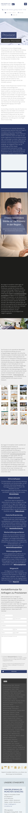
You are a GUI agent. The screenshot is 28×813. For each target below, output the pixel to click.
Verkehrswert (22, 749)
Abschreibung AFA (17, 693)
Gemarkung (9, 724)
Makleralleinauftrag (7, 685)
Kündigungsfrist (6, 691)
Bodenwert (12, 712)
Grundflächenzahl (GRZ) (17, 727)
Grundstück (17, 729)
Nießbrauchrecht (6, 741)
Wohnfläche (12, 756)
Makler (12, 685)
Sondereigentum (18, 745)
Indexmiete (14, 698)
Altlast (12, 693)
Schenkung (17, 743)
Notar (12, 741)
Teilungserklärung (21, 747)
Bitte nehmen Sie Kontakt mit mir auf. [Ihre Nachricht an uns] (14, 644)
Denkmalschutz (6, 714)
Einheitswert (20, 716)
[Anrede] (7, 615)
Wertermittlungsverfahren (14, 532)
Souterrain (15, 747)
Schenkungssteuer (7, 745)
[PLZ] (7, 629)
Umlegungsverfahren (11, 749)
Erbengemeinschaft (11, 718)
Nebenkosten (14, 739)
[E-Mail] (21, 633)
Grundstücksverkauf (7, 687)
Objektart (16, 741)
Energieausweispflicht (13, 720)
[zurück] (2, 805)
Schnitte (13, 745)
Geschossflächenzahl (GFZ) (8, 726)
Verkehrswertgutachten (8, 751)
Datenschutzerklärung (12, 656)
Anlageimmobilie (6, 693)
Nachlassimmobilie (12, 737)
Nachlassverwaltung (7, 739)
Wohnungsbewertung (7, 758)
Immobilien (17, 695)
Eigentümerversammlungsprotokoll (10, 716)
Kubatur (17, 689)
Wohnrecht (18, 756)
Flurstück (5, 724)
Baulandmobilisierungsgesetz (9, 706)
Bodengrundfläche (21, 710)
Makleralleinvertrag (15, 733)
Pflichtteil (22, 729)
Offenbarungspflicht (7, 743)
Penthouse (5, 731)
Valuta (17, 749)
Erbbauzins (18, 718)
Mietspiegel (5, 737)
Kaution (13, 689)
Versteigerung (6, 753)
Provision (10, 731)
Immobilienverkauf (7, 700)
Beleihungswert (15, 708)
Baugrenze (20, 702)
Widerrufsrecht (14, 498)
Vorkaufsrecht (12, 753)
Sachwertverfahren (7, 733)
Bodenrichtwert (6, 712)
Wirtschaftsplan (14, 479)
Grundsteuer (11, 729)
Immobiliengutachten (7, 698)
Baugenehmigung (13, 702)
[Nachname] (21, 619)
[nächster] (25, 805)
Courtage (17, 712)
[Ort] (21, 629)
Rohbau (18, 731)
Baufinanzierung (6, 702)
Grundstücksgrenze (7, 689)
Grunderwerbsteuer (7, 727)
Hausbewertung (6, 695)
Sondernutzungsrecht (7, 747)
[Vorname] (7, 619)
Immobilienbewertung (11, 696)
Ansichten (23, 700)
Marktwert (18, 735)
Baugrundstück (6, 704)
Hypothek (12, 695)
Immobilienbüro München (8, 134)
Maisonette (17, 685)
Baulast (17, 706)
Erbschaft (20, 720)
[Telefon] (7, 633)
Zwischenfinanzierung (14, 515)
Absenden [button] (14, 671)
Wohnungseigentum (14, 551)
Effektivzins (12, 714)
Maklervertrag (12, 735)
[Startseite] (8, 4)
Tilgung (4, 749)
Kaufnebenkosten (13, 691)
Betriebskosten (13, 710)
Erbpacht (5, 718)
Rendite (14, 731)
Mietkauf (22, 735)
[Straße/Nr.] (14, 626)
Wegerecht (14, 568)
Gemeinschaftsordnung (18, 724)
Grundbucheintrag (18, 726)
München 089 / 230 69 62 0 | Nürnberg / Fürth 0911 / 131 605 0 (14, 10)
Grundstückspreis (15, 687)
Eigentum (17, 714)
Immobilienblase (19, 696)
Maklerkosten (6, 735)
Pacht (13, 743)
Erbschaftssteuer (6, 722)
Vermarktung (16, 751)
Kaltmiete (13, 700)
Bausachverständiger (7, 708)
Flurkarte (22, 722)
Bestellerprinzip (6, 710)
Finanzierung (17, 722)
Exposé (12, 722)
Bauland (11, 704)
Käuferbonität (21, 691)
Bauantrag (18, 700)
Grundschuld (5, 729)
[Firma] (14, 622)
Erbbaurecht (5, 720)
